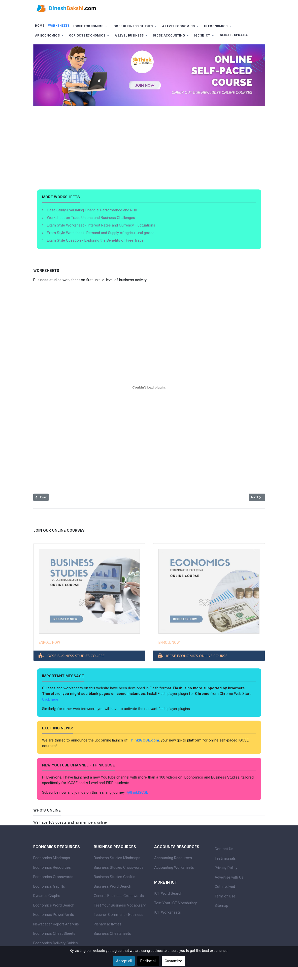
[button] (91, 26)
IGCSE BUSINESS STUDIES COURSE (75, 655)
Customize (173, 961)
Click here (50, 699)
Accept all (124, 961)
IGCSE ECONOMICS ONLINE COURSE (196, 655)
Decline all (148, 961)
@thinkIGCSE (137, 792)
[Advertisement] (149, 151)
